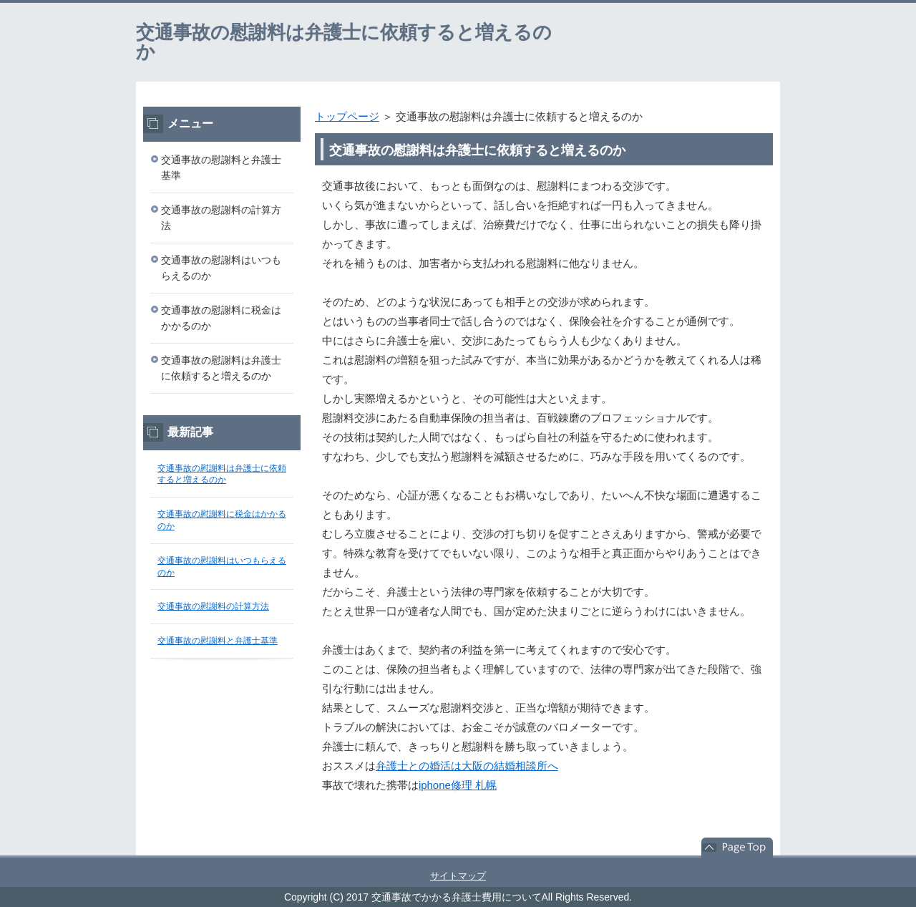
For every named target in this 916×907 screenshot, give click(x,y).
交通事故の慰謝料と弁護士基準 (221, 168)
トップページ (347, 116)
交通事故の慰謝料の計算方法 (221, 218)
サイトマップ (458, 875)
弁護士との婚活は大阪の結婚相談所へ (467, 766)
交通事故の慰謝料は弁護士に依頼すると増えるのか (344, 41)
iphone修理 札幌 (458, 785)
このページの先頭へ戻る (737, 848)
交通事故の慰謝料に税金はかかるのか (221, 318)
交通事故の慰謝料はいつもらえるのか (221, 268)
